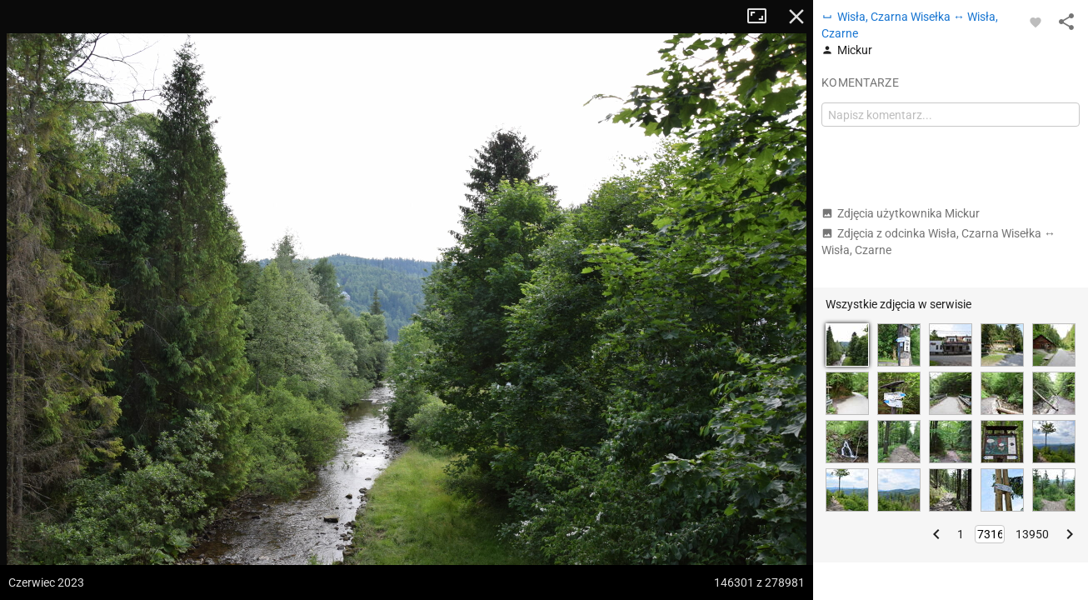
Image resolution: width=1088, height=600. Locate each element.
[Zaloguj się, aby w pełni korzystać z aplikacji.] (1035, 21)
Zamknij (796, 16)
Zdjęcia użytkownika (900, 213)
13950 (1032, 534)
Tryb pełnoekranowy (763, 16)
